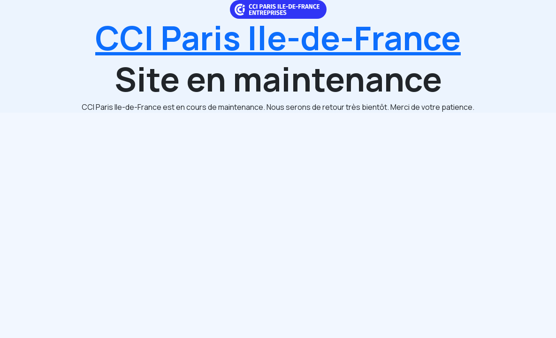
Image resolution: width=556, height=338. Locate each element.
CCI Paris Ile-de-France (278, 37)
